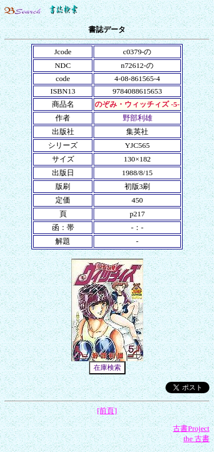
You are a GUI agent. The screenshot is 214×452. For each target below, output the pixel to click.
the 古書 (196, 438)
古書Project (191, 428)
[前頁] (107, 410)
